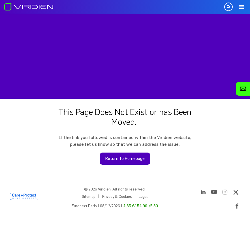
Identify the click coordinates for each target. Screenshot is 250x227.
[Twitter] (236, 193)
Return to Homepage (125, 158)
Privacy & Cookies (117, 196)
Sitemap (88, 196)
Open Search (228, 7)
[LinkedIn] (203, 193)
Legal (143, 196)
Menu (241, 7)
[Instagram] (225, 193)
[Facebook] (237, 207)
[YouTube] (214, 193)
